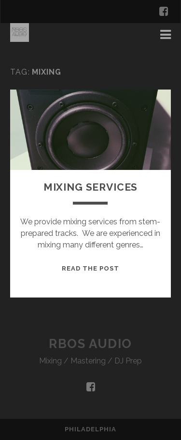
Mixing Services (90, 187)
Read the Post (91, 268)
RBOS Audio (90, 343)
